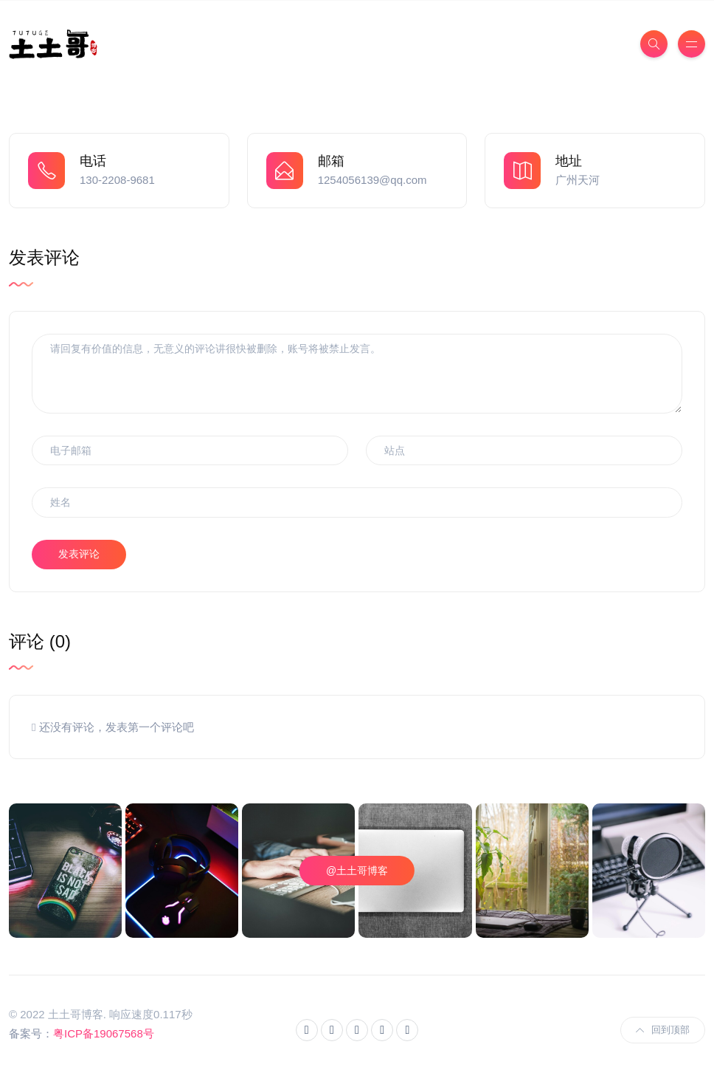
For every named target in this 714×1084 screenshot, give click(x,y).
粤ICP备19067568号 (103, 1033)
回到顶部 (663, 1029)
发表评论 (79, 554)
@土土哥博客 (357, 871)
